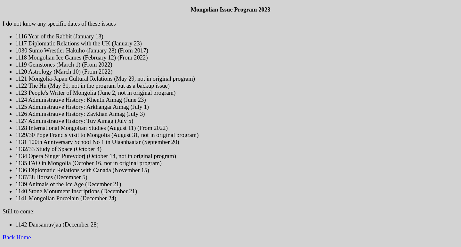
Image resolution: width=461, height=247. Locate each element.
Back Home (17, 237)
